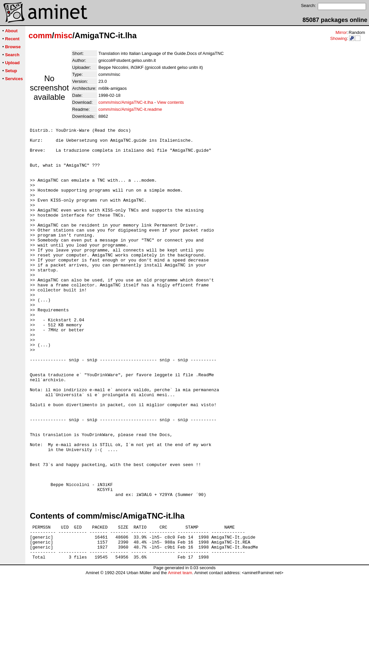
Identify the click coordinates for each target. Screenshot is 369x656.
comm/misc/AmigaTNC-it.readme (130, 109)
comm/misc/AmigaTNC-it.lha (125, 102)
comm (40, 35)
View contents (170, 102)
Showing (338, 38)
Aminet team (180, 653)
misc (63, 35)
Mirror (341, 32)
